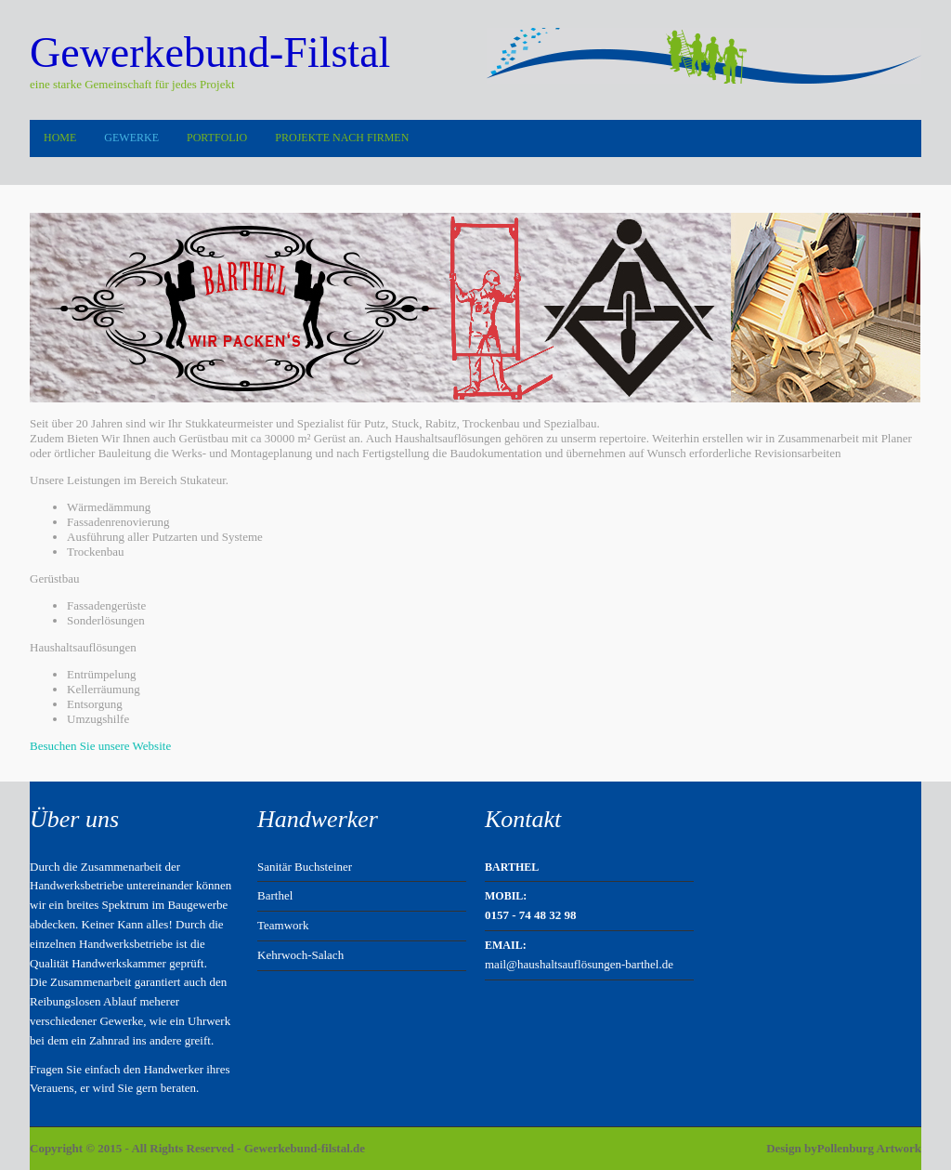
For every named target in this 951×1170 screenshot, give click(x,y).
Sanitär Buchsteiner (304, 867)
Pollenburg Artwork (869, 1148)
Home (60, 137)
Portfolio (217, 137)
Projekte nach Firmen (342, 137)
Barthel (275, 895)
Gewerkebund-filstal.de (304, 1148)
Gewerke (131, 137)
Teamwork (282, 925)
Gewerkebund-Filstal (210, 52)
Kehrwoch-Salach (300, 955)
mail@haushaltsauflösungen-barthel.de (579, 964)
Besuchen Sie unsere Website (100, 746)
